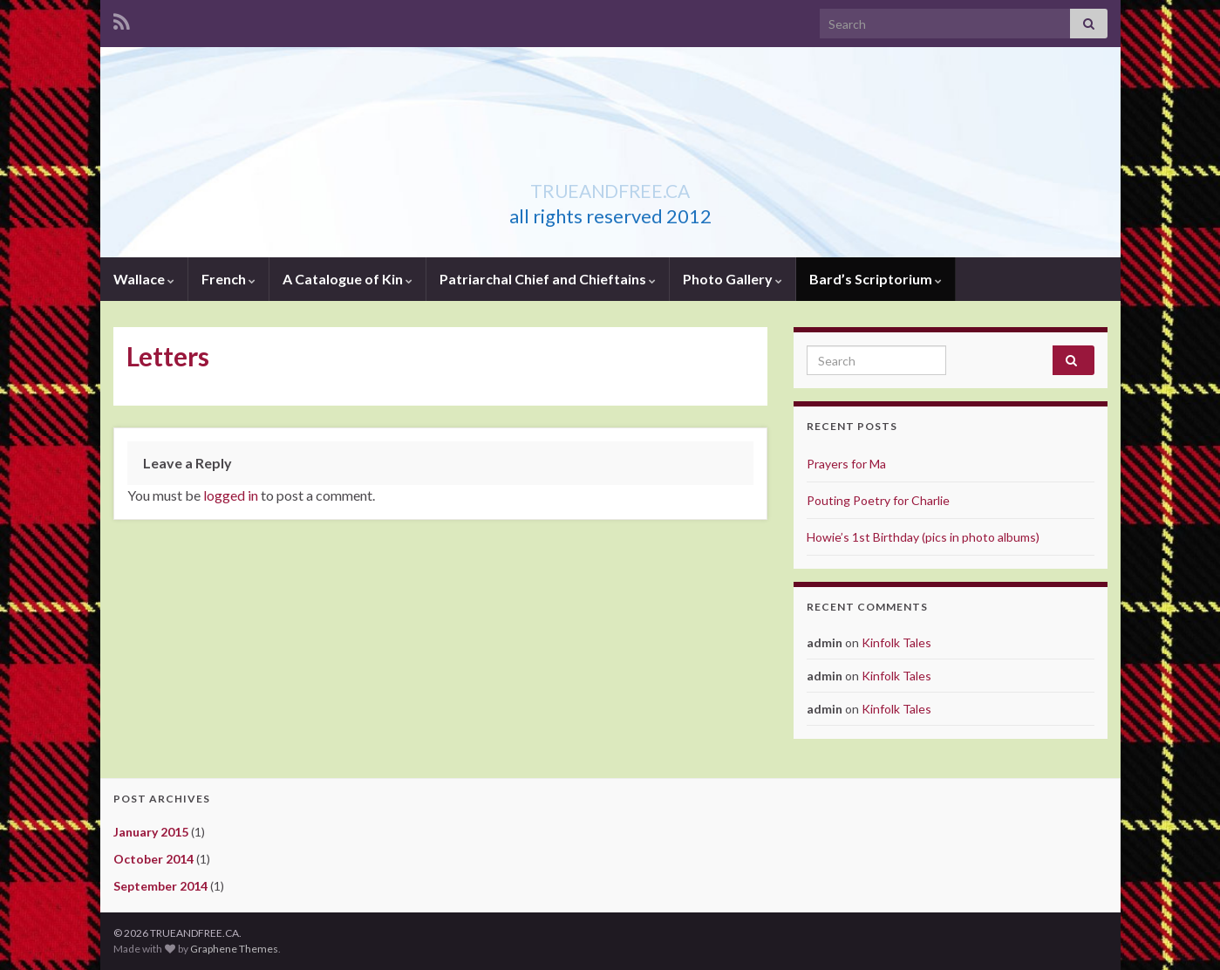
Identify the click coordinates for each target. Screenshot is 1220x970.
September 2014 (160, 885)
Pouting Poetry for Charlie (878, 500)
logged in (230, 495)
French (228, 278)
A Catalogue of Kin (347, 278)
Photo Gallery (732, 278)
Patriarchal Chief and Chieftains (548, 278)
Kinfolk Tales (896, 642)
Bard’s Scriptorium (875, 278)
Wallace (143, 278)
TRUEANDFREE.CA (610, 187)
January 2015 (150, 831)
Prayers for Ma (846, 463)
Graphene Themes (234, 948)
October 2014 (153, 858)
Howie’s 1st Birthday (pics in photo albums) (923, 536)
